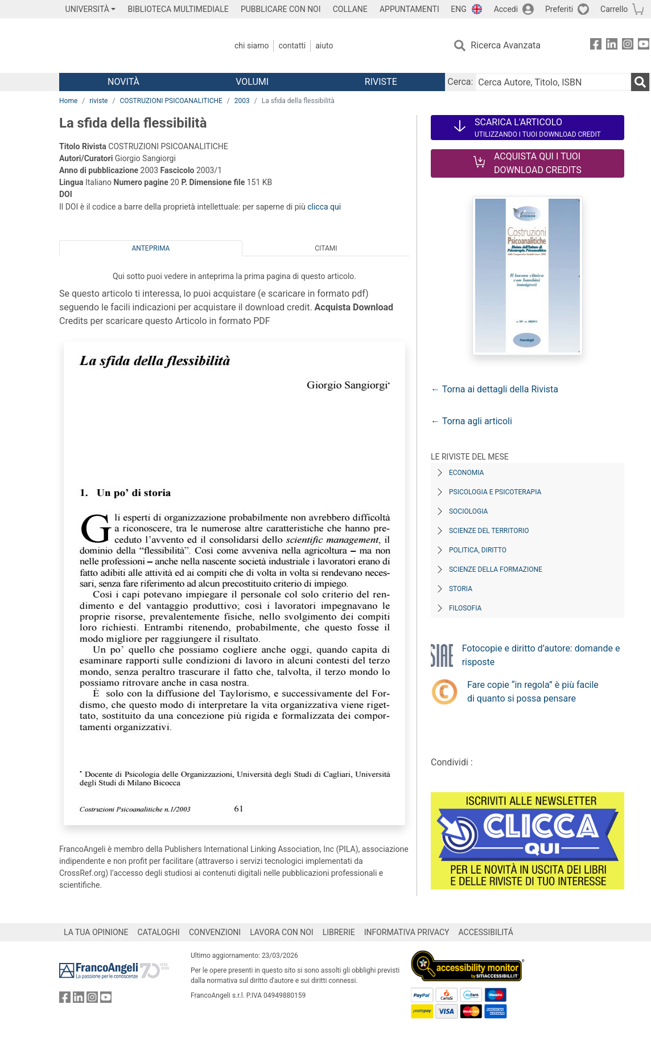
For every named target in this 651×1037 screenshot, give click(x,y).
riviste (98, 101)
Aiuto (324, 45)
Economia (466, 473)
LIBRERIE (339, 932)
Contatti (292, 45)
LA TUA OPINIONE (96, 932)
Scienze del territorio (489, 531)
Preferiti (559, 9)
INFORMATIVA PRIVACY (407, 932)
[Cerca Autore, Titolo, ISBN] (553, 82)
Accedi (506, 9)
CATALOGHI (159, 932)
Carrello (614, 9)
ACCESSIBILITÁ (486, 932)
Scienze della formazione (495, 569)
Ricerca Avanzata (506, 45)
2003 (242, 101)
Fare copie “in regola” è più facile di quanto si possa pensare (533, 691)
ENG (458, 9)
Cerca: (460, 81)
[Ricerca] (640, 82)
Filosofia (465, 608)
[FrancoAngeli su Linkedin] (611, 46)
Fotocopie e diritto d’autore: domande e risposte (541, 655)
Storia (460, 589)
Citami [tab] (326, 248)
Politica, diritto (477, 550)
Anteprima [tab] (150, 248)
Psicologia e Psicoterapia (495, 492)
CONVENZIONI (215, 932)
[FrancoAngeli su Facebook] (595, 46)
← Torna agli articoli (471, 421)
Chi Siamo (251, 45)
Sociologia (468, 511)
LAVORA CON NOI (282, 932)
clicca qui (324, 206)
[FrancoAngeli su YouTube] (643, 46)
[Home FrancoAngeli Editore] (134, 45)
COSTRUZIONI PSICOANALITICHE (171, 101)
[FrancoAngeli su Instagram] (627, 46)
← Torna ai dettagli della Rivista (494, 389)
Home (68, 101)
